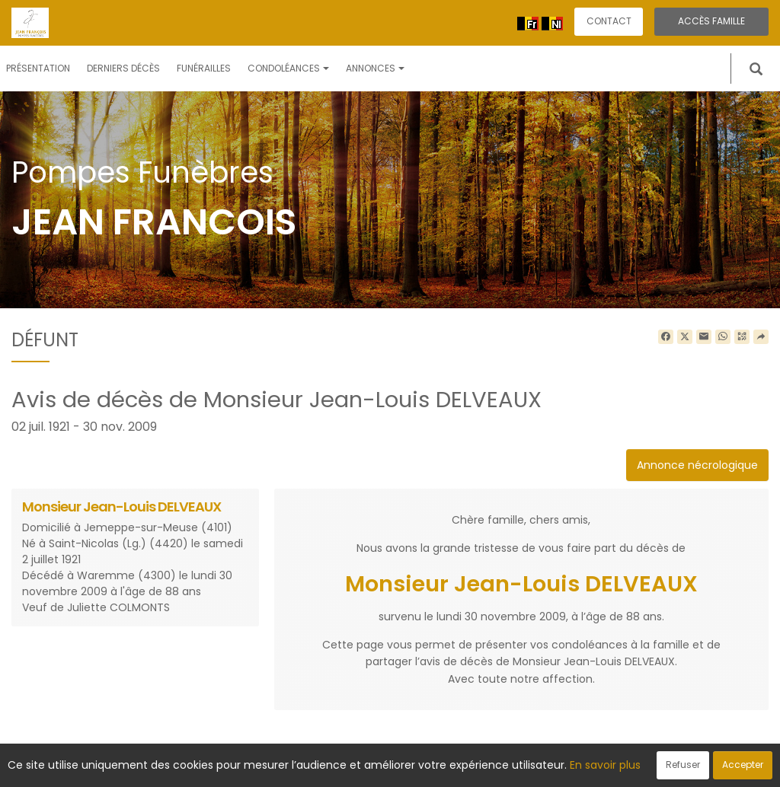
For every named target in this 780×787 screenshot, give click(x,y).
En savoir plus (605, 765)
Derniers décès (123, 68)
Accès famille (711, 20)
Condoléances (288, 68)
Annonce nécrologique (697, 465)
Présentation (38, 68)
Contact (609, 20)
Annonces (375, 68)
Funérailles (204, 68)
